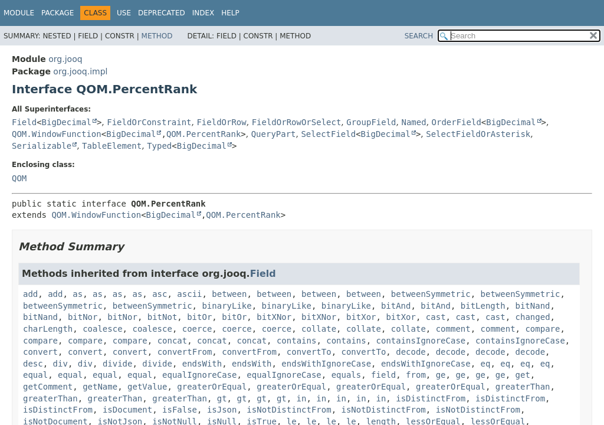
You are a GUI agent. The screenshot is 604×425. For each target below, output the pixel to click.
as (78, 294)
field (383, 375)
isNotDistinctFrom (289, 409)
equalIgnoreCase (199, 375)
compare (542, 329)
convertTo (309, 352)
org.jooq (65, 59)
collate (318, 329)
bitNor (83, 317)
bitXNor (274, 317)
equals (346, 375)
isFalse (179, 409)
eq (486, 363)
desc (33, 363)
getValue (147, 386)
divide (118, 363)
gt (222, 398)
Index (203, 13)
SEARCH (419, 36)
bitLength (483, 305)
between (229, 294)
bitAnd (396, 305)
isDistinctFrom (430, 398)
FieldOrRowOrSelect (297, 122)
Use (124, 13)
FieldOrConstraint (149, 122)
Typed (159, 146)
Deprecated (161, 13)
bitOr (199, 317)
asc (159, 294)
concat (172, 340)
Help (230, 13)
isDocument (127, 409)
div (60, 363)
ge (441, 375)
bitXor (361, 317)
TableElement (112, 146)
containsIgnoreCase (421, 340)
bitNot (162, 317)
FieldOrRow (221, 122)
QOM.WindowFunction (56, 134)
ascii (189, 294)
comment (453, 329)
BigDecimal (66, 122)
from (416, 375)
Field (24, 122)
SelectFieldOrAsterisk (478, 134)
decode (411, 352)
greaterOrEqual (212, 386)
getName (100, 386)
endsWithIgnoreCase (326, 363)
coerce (197, 329)
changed (533, 317)
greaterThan (522, 386)
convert (40, 352)
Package (57, 13)
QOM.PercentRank (203, 134)
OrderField (456, 122)
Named (413, 122)
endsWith (202, 363)
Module (19, 13)
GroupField (371, 122)
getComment (48, 386)
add (30, 294)
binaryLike (226, 305)
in (302, 398)
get (523, 375)
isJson (222, 409)
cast (436, 317)
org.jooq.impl (80, 71)
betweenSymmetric (431, 294)
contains (296, 340)
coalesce (102, 329)
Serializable (41, 146)
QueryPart (273, 134)
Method (157, 36)
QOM (19, 178)
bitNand (533, 305)
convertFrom (184, 352)
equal (35, 375)
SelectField (328, 134)
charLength (48, 329)
